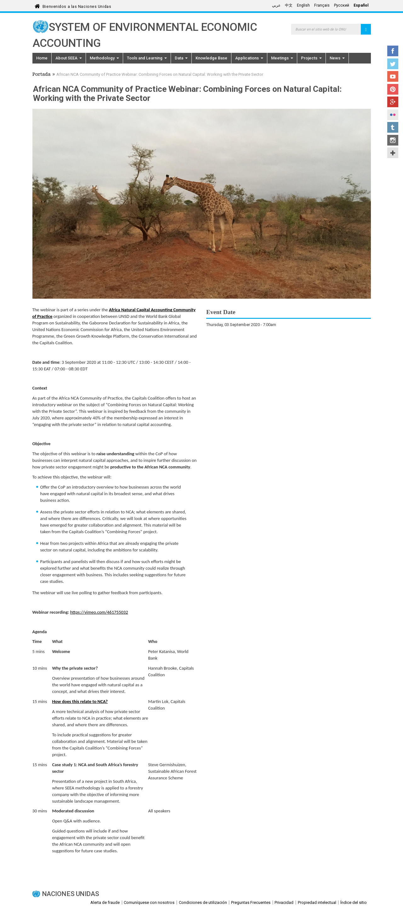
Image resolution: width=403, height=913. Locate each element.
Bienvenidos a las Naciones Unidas (77, 5)
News (337, 58)
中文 (288, 5)
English (303, 5)
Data (181, 58)
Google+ (392, 102)
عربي (276, 5)
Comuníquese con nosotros (149, 902)
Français (322, 5)
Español (361, 5)
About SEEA (68, 58)
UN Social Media (392, 152)
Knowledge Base (211, 58)
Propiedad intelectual (317, 902)
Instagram (392, 140)
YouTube (392, 76)
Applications (249, 58)
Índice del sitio (353, 902)
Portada (41, 75)
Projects (311, 58)
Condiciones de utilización (203, 902)
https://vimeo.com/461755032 (99, 612)
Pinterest (392, 89)
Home (42, 58)
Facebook (392, 51)
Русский (341, 5)
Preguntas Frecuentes (250, 902)
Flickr (392, 114)
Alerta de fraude (105, 902)
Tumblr (392, 127)
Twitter (392, 63)
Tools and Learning (147, 58)
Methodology (104, 58)
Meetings (282, 58)
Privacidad (284, 902)
